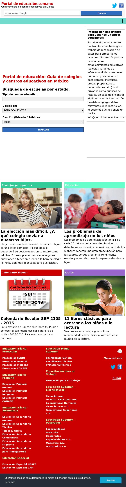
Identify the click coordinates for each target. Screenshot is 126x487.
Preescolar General (14, 361)
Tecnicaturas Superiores (61, 399)
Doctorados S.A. (56, 446)
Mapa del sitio (113, 358)
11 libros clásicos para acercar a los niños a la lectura (88, 323)
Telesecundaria (12, 430)
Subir (116, 378)
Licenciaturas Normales (61, 403)
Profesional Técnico (58, 365)
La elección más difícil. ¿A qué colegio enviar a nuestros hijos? (28, 235)
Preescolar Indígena (15, 365)
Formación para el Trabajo (63, 380)
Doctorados (53, 436)
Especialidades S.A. (58, 439)
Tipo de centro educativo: (20, 94)
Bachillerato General (59, 358)
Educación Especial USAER (19, 464)
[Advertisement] (41, 50)
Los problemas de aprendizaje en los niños (89, 233)
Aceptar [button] (110, 480)
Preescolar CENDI (13, 358)
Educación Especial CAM (18, 467)
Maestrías (52, 432)
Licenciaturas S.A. (57, 406)
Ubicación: (9, 105)
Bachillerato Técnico (59, 361)
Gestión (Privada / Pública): (21, 117)
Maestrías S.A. (55, 443)
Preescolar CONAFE (14, 368)
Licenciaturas (54, 396)
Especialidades (55, 429)
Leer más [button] (10, 482)
